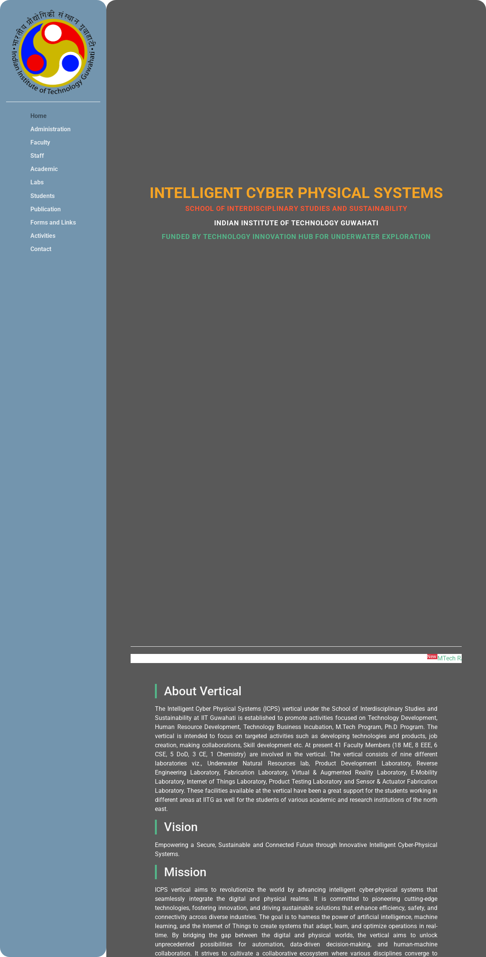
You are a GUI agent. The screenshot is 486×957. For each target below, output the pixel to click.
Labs (37, 182)
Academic (44, 169)
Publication (45, 209)
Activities (42, 235)
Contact (40, 249)
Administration (50, 129)
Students (42, 196)
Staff (37, 155)
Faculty (40, 142)
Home (38, 115)
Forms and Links (53, 222)
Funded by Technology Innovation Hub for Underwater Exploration (296, 236)
